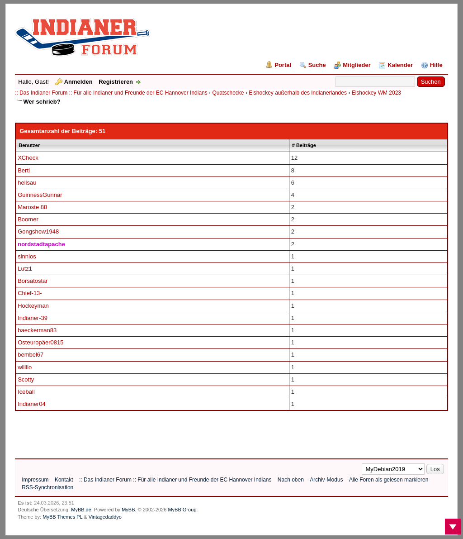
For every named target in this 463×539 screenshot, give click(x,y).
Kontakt (64, 480)
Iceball (26, 391)
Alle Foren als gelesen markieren (388, 480)
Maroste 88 (32, 207)
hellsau (27, 182)
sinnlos (27, 256)
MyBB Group (182, 509)
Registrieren (116, 81)
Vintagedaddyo (105, 517)
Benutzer (29, 145)
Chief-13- (30, 293)
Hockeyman (33, 305)
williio (25, 367)
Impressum (35, 480)
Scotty (26, 379)
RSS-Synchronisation (47, 487)
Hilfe (436, 65)
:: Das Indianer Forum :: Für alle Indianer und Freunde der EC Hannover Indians (111, 93)
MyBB (128, 509)
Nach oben (291, 480)
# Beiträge (304, 145)
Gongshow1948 (38, 231)
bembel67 (30, 354)
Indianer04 (31, 404)
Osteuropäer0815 (40, 342)
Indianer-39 (32, 318)
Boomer (28, 219)
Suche (317, 65)
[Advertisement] (179, 431)
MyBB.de (81, 509)
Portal (282, 65)
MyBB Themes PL (62, 517)
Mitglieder (356, 65)
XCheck (28, 157)
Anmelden (78, 81)
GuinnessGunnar (40, 194)
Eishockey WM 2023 (376, 93)
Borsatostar (32, 280)
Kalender (400, 65)
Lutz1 (25, 268)
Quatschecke (228, 93)
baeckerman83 (37, 330)
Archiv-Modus (326, 480)
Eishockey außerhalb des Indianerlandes (298, 93)
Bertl (24, 170)
